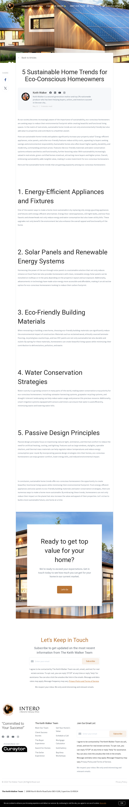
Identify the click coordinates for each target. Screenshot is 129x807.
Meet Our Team (77, 6)
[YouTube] (13, 736)
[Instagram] (18, 736)
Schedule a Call (62, 735)
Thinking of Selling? (32, 6)
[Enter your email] (58, 661)
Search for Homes (43, 748)
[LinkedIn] (8, 736)
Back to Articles (29, 57)
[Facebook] (3, 736)
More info (103, 803)
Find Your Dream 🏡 (56, 6)
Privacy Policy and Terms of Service (84, 681)
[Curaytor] (14, 751)
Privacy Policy (121, 782)
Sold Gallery (61, 748)
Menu (90, 6)
